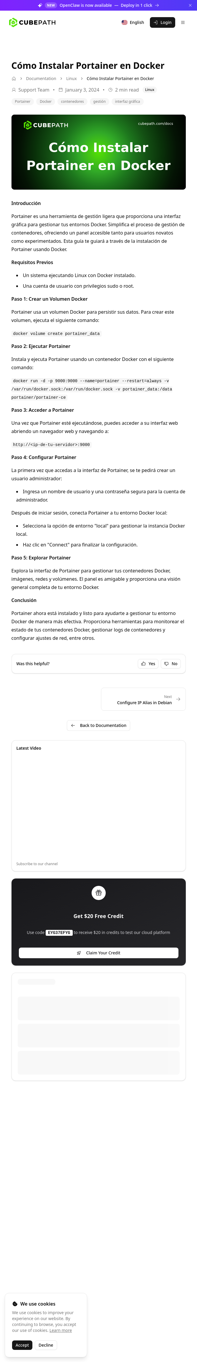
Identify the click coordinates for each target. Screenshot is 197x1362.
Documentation (41, 78)
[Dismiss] (190, 5)
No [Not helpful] (170, 663)
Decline (46, 1345)
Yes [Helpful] (148, 663)
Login (162, 22)
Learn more (60, 1330)
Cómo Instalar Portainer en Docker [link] (120, 78)
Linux (71, 78)
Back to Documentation (98, 725)
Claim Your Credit (98, 953)
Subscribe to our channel (37, 864)
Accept (22, 1345)
